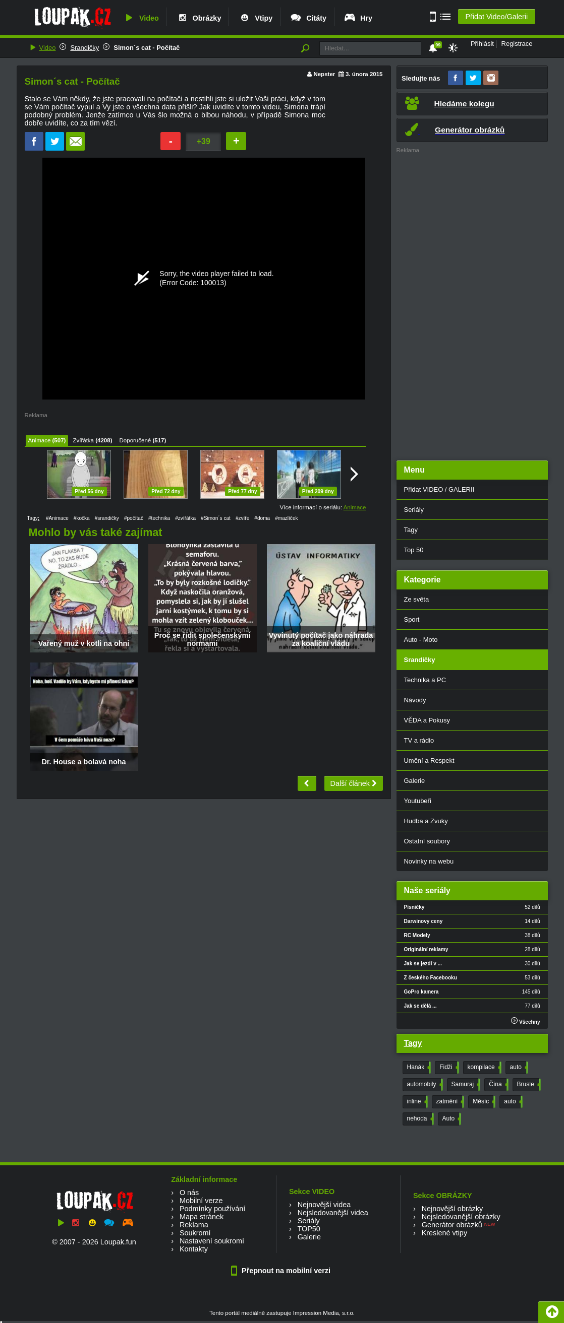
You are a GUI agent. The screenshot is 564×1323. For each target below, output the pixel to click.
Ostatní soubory (427, 841)
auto (518, 1068)
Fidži (448, 1068)
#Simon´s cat (216, 518)
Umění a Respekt (429, 760)
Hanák (418, 1068)
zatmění (449, 1102)
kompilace (483, 1068)
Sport (412, 619)
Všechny (525, 1021)
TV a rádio (419, 740)
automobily (424, 1085)
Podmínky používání (212, 1209)
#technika (159, 518)
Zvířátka (83, 440)
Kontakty (194, 1249)
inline (416, 1102)
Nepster (324, 74)
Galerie (414, 780)
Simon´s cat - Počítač (147, 47)
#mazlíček (286, 518)
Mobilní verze (201, 1201)
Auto (451, 1119)
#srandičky (107, 518)
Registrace (517, 43)
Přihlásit (482, 43)
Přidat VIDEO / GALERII (439, 489)
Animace (39, 440)
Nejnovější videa (324, 1205)
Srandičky (84, 47)
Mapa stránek (201, 1217)
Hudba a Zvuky (426, 821)
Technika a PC (425, 680)
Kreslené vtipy (444, 1233)
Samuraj (465, 1085)
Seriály (414, 509)
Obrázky (198, 18)
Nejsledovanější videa (333, 1213)
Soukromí (195, 1233)
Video (141, 18)
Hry (358, 18)
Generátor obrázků (452, 1225)
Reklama (194, 1225)
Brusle (528, 1085)
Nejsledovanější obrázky (461, 1217)
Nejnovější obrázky (452, 1209)
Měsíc (483, 1102)
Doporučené (135, 440)
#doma (262, 518)
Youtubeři (417, 801)
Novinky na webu (429, 861)
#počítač (133, 518)
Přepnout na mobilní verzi (282, 1271)
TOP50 (308, 1229)
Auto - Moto (421, 639)
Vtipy (255, 18)
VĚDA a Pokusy (427, 720)
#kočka (82, 518)
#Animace (57, 518)
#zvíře (242, 518)
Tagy (411, 530)
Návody (415, 700)
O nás (189, 1192)
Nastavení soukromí (212, 1241)
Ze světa (416, 599)
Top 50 (414, 550)
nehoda (419, 1119)
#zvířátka (185, 518)
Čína (497, 1085)
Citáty (308, 18)
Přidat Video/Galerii (496, 17)
